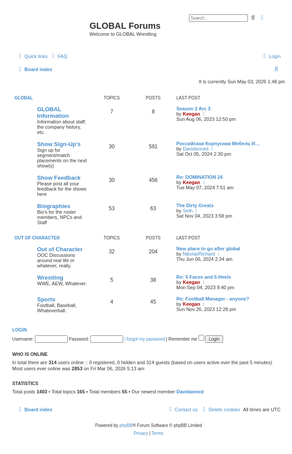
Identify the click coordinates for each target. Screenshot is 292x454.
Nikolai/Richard (199, 253)
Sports (46, 299)
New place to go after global (208, 248)
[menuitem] (58, 56)
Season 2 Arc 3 (193, 108)
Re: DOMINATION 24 (199, 177)
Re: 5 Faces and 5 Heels (203, 277)
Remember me (186, 339)
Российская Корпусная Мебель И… (218, 143)
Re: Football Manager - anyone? (212, 298)
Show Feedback (59, 177)
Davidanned (196, 148)
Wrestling (50, 277)
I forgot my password (144, 339)
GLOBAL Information (53, 112)
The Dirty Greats (195, 205)
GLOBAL (23, 98)
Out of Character (37, 238)
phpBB (126, 425)
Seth (188, 210)
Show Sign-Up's (59, 144)
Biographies (53, 206)
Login (19, 329)
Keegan (191, 113)
